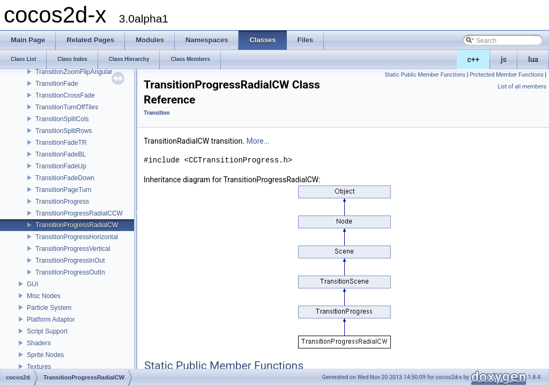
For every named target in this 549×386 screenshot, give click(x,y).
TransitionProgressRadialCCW (79, 213)
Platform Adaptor (51, 319)
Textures (39, 366)
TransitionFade (56, 83)
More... (257, 141)
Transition (156, 112)
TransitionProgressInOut (70, 260)
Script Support (47, 331)
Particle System (49, 307)
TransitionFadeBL (60, 154)
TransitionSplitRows (63, 131)
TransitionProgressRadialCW (76, 225)
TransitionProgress (62, 201)
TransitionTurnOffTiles (66, 107)
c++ (474, 59)
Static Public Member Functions (424, 74)
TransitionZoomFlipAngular (74, 72)
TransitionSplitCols (62, 119)
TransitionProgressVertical (72, 249)
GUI (32, 284)
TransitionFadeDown (64, 178)
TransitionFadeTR (61, 142)
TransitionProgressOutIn (70, 272)
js (504, 59)
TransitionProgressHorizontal (76, 237)
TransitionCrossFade (65, 95)
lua (533, 59)
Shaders (39, 343)
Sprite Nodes (45, 355)
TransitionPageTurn (63, 190)
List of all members (522, 86)
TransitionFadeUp (60, 166)
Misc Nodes (44, 296)
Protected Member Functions (507, 74)
